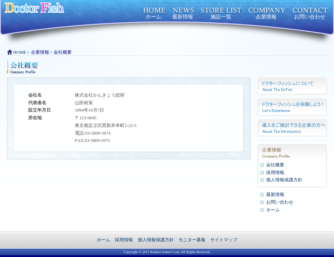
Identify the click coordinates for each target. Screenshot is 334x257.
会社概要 (275, 164)
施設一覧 (220, 17)
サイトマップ (223, 239)
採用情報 (275, 172)
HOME (19, 52)
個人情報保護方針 (284, 179)
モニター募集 (192, 239)
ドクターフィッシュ (68, 10)
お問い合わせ (309, 17)
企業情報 (266, 17)
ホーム (153, 17)
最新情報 (182, 17)
